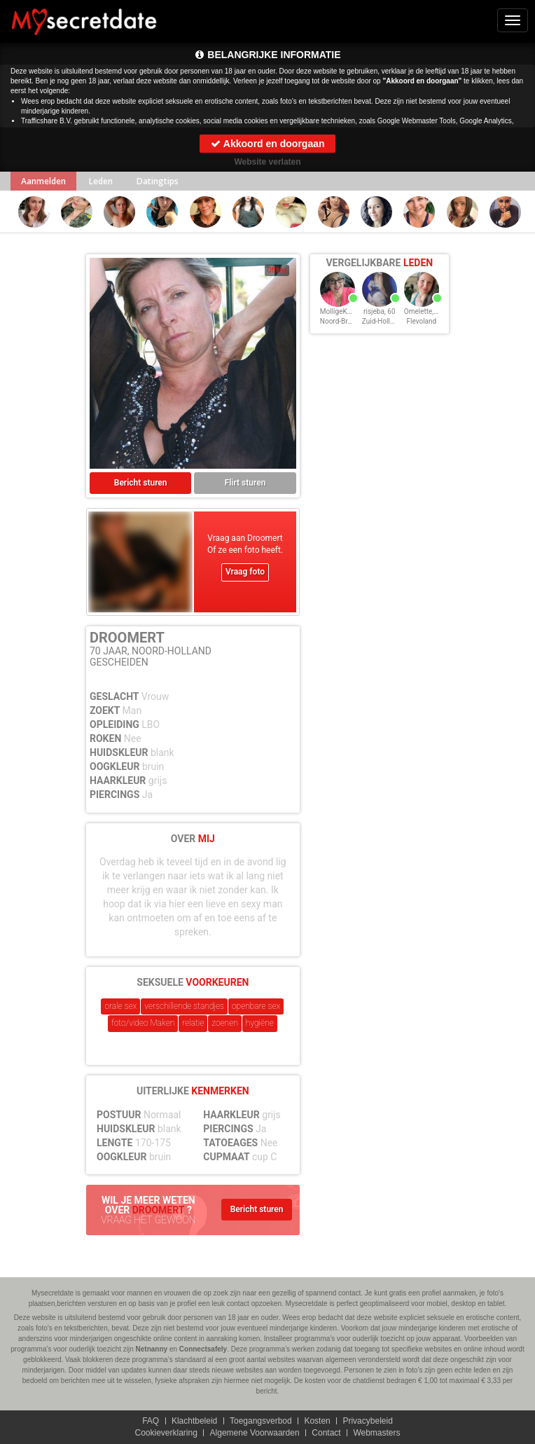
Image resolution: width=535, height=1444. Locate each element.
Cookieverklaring (165, 1433)
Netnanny (152, 1349)
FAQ (150, 1421)
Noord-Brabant (343, 321)
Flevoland (421, 321)
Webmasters (376, 1433)
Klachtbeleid (194, 1421)
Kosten (317, 1421)
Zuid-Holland (382, 321)
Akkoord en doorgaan (267, 143)
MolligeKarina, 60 (347, 311)
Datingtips (158, 181)
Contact (326, 1433)
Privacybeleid (367, 1421)
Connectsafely (203, 1349)
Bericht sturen (140, 483)
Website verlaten (267, 162)
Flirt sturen (245, 483)
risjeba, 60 (379, 311)
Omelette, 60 (423, 311)
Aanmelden (43, 181)
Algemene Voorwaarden (255, 1433)
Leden (101, 181)
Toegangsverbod (261, 1421)
